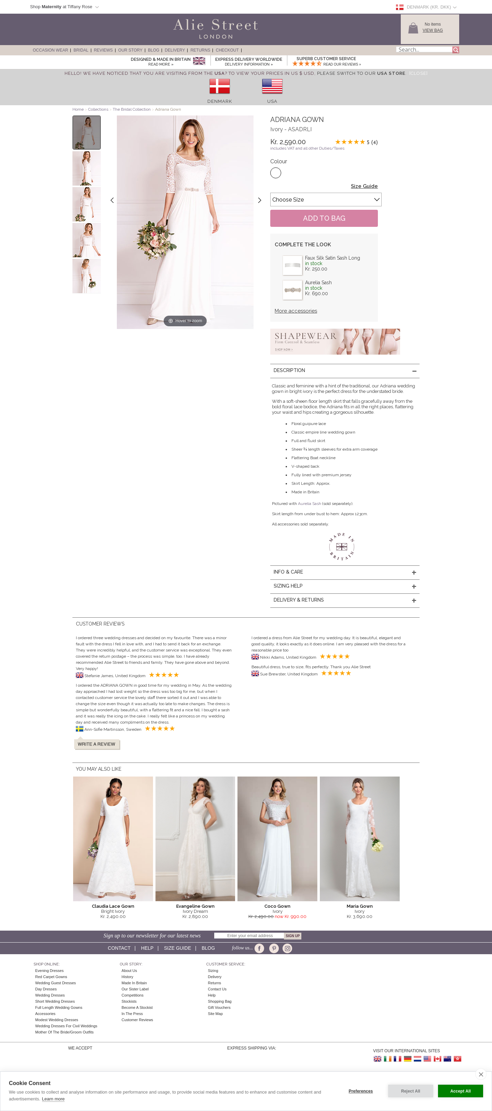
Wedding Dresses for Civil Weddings (66, 1026)
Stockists (129, 1001)
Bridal (80, 50)
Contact (119, 948)
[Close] (418, 73)
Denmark (219, 101)
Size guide (177, 948)
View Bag (433, 30)
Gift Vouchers (219, 1007)
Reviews (103, 50)
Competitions (133, 995)
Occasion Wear (50, 50)
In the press (132, 1014)
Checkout (227, 50)
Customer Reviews (137, 1020)
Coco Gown (277, 906)
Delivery (175, 50)
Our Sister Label (135, 989)
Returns (200, 50)
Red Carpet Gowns (51, 977)
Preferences (361, 1091)
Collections (98, 109)
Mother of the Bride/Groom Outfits (64, 1032)
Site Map (215, 1014)
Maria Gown (360, 906)
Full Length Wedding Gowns (58, 1007)
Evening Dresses (49, 971)
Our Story (130, 50)
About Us (129, 971)
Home (78, 109)
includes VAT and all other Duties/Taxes (307, 148)
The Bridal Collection (132, 109)
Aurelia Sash (318, 282)
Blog (153, 50)
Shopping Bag (220, 1001)
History (127, 977)
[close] (481, 1074)
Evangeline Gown (195, 906)
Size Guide (364, 186)
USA (272, 101)
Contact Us (217, 989)
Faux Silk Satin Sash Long (332, 258)
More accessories (296, 311)
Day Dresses (46, 989)
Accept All (460, 1091)
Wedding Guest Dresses (55, 983)
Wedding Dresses (50, 995)
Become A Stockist (137, 1007)
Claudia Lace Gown (113, 906)
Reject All (410, 1091)
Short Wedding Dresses (55, 1001)
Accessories (45, 1014)
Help (147, 948)
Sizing (213, 971)
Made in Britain (134, 983)
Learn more (53, 1098)
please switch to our (361, 73)
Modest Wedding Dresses (56, 1020)
